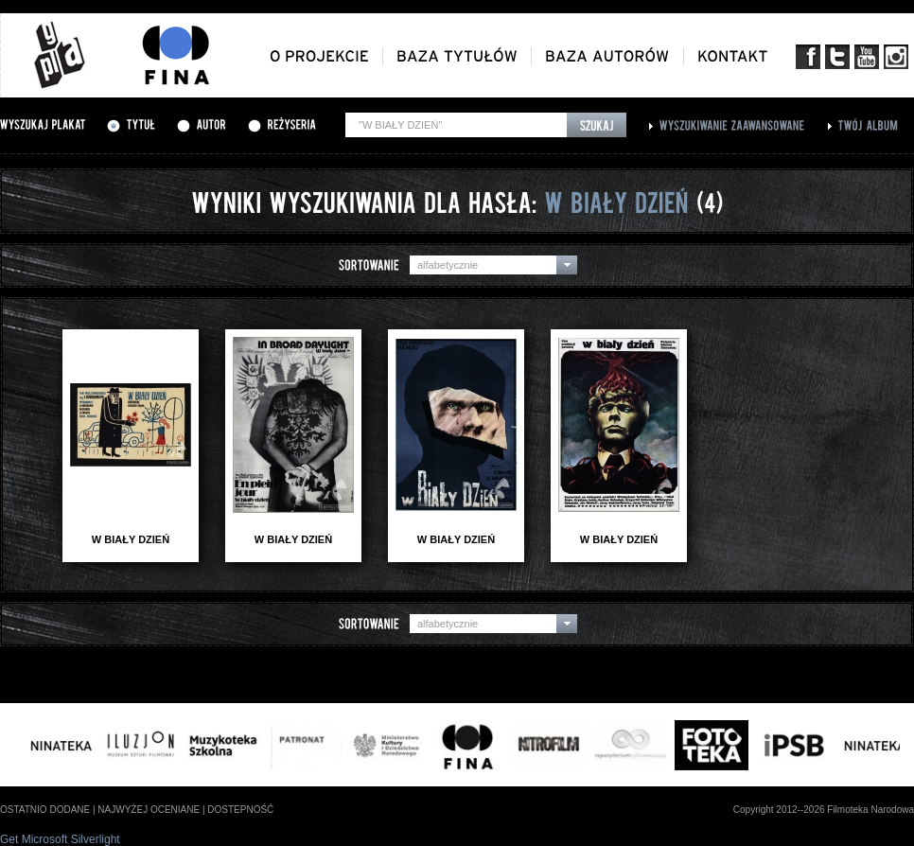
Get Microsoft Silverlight (60, 839)
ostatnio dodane (45, 809)
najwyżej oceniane (148, 809)
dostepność (240, 809)
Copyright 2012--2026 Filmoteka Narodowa (823, 809)
